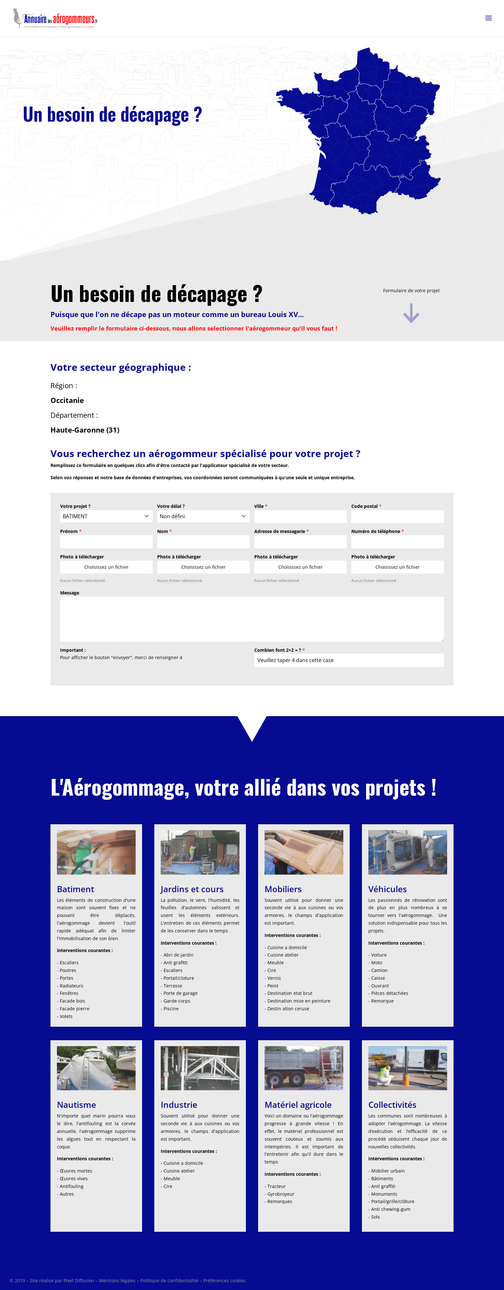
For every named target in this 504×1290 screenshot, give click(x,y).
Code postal (366, 506)
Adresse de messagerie (281, 531)
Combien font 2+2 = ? (279, 650)
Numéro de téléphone (377, 531)
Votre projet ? (75, 506)
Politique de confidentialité (169, 1280)
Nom (164, 531)
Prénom (71, 531)
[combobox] (106, 516)
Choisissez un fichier (106, 567)
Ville (260, 506)
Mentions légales (117, 1280)
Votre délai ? (171, 506)
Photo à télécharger (82, 557)
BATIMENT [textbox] (75, 516)
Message (69, 593)
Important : (73, 650)
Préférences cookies (224, 1280)
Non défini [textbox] (172, 516)
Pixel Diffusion (79, 1280)
